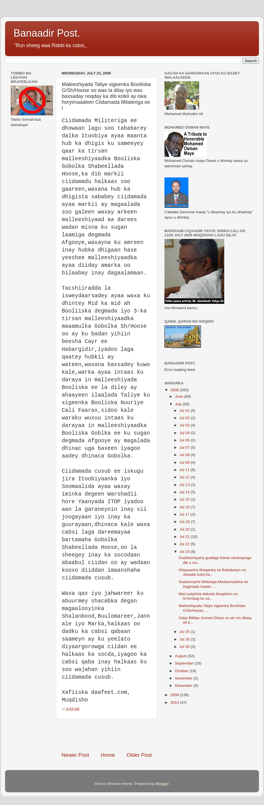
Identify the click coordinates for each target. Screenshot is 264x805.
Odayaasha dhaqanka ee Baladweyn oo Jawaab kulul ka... (212, 572)
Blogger (162, 784)
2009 (175, 695)
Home (108, 755)
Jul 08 (185, 455)
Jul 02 (185, 418)
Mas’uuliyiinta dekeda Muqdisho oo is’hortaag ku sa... (208, 596)
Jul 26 (185, 639)
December (184, 685)
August (181, 656)
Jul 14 (185, 492)
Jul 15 (185, 499)
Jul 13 (185, 485)
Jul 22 (185, 544)
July (179, 404)
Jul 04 (185, 433)
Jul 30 (185, 647)
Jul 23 (185, 551)
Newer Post (75, 755)
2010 (175, 702)
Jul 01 (185, 410)
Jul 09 (185, 462)
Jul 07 (185, 447)
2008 (175, 390)
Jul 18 (185, 522)
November (184, 678)
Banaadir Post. (47, 33)
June (179, 396)
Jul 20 (185, 529)
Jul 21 (185, 537)
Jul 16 (185, 507)
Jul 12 (185, 477)
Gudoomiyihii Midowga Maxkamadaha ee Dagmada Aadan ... (213, 584)
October (182, 671)
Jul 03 (185, 425)
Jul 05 (185, 440)
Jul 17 (185, 514)
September (185, 663)
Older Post (139, 755)
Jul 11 (185, 470)
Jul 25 (185, 632)
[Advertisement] (127, 735)
